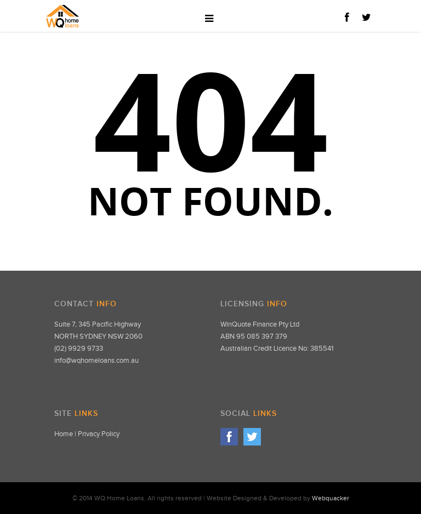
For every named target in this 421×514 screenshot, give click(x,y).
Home (63, 434)
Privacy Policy (99, 434)
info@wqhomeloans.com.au (96, 360)
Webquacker (330, 498)
